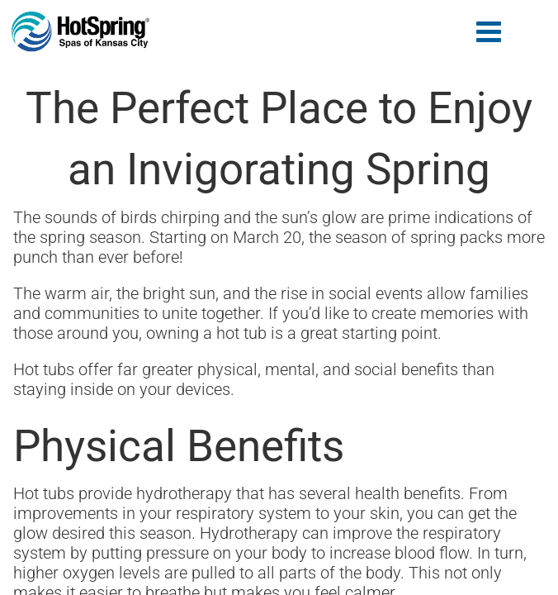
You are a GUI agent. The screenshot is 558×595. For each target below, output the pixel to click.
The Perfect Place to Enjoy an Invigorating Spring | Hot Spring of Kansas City (81, 32)
